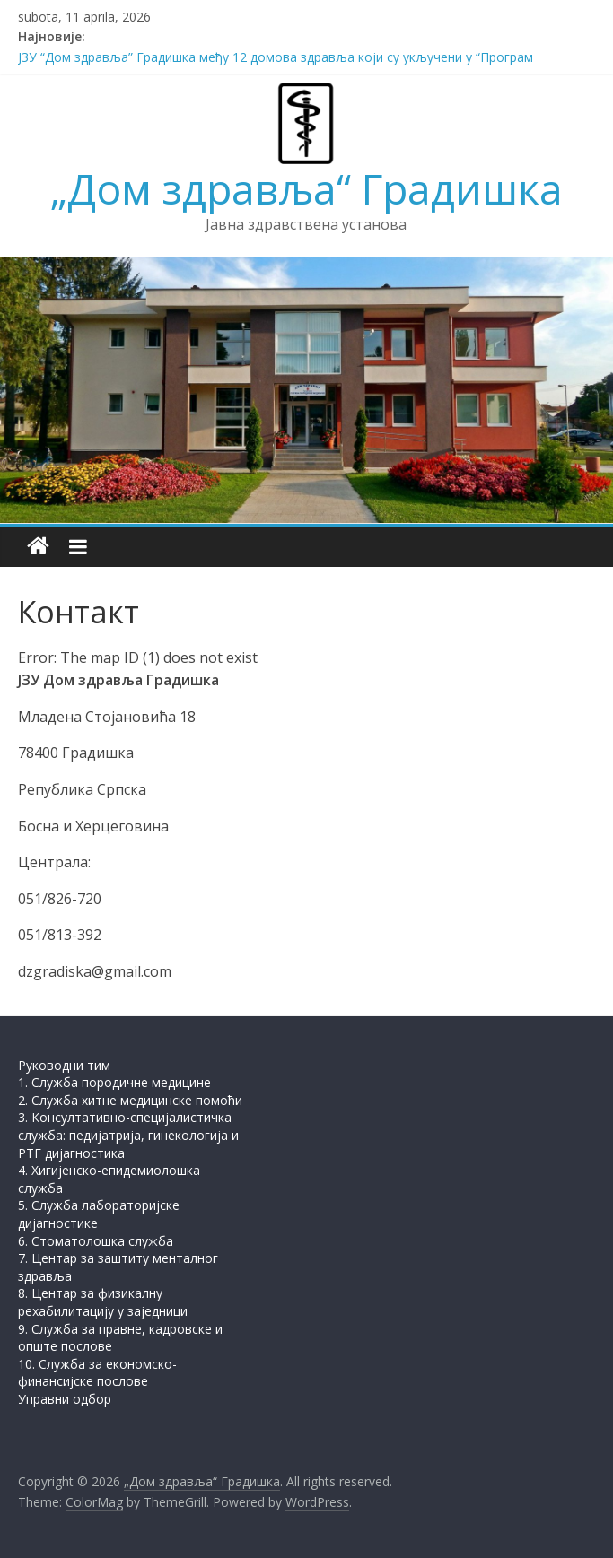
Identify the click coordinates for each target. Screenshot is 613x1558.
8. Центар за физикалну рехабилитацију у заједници (103, 1301)
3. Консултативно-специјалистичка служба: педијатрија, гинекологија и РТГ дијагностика (128, 1135)
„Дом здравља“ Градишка (306, 188)
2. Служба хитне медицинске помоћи (130, 1100)
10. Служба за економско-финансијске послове (97, 1372)
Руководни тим (64, 1065)
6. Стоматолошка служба (95, 1240)
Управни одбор (64, 1398)
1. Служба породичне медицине (114, 1082)
